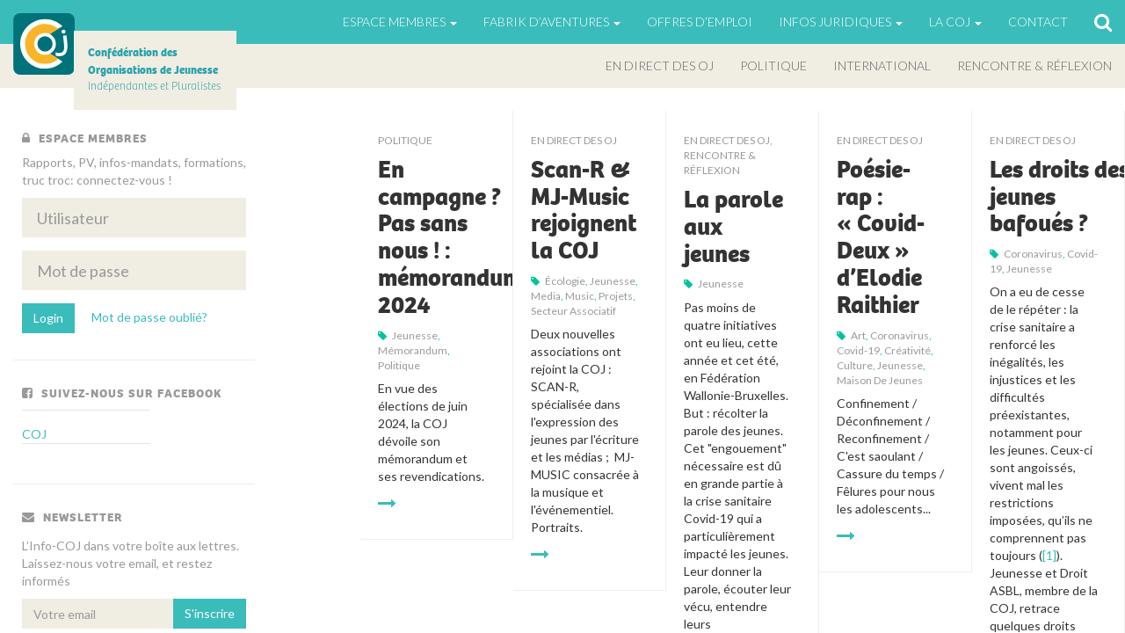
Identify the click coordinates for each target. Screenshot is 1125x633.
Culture (855, 365)
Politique (773, 65)
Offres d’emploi (699, 21)
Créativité (907, 350)
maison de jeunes (880, 380)
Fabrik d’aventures (552, 21)
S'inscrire (210, 613)
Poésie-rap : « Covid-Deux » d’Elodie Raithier (881, 237)
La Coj (955, 21)
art (858, 335)
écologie (565, 280)
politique (399, 365)
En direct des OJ (660, 65)
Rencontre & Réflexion (1034, 65)
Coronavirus (899, 335)
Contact (1038, 21)
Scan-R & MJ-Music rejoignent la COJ (583, 210)
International (882, 65)
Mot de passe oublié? (149, 316)
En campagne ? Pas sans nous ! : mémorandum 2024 (450, 237)
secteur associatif (573, 310)
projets (616, 295)
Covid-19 (858, 350)
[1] (1049, 555)
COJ (44, 44)
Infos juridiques (841, 21)
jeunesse (415, 335)
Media (546, 295)
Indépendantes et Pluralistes (154, 69)
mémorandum (412, 350)
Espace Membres (400, 21)
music (579, 295)
